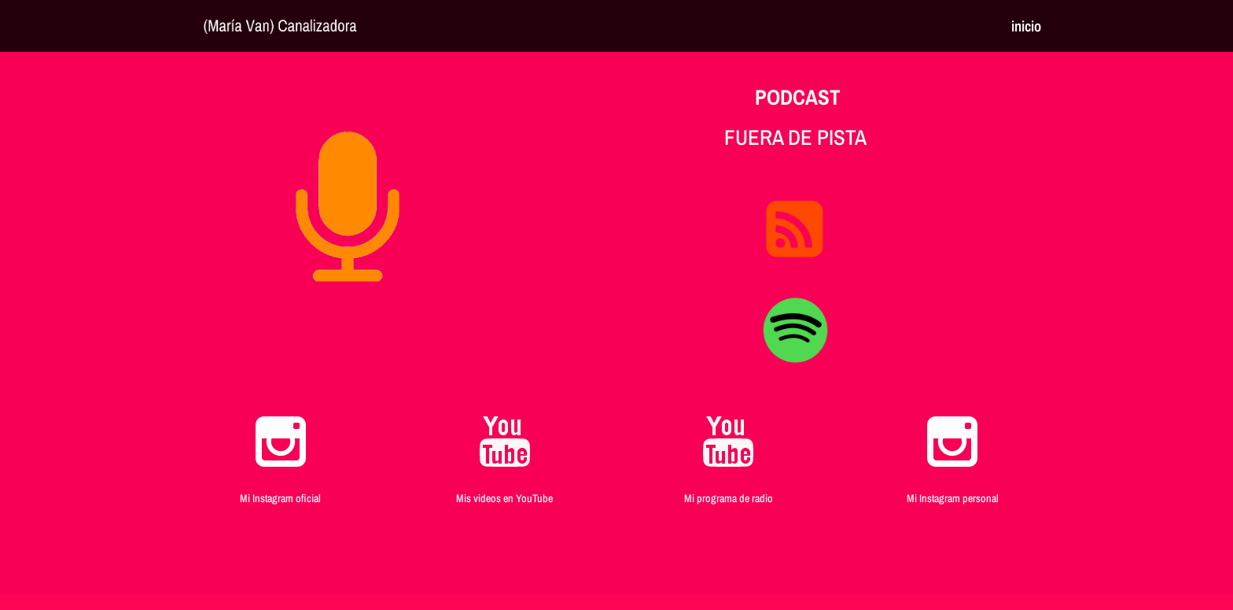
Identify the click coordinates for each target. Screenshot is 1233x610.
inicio (1026, 28)
